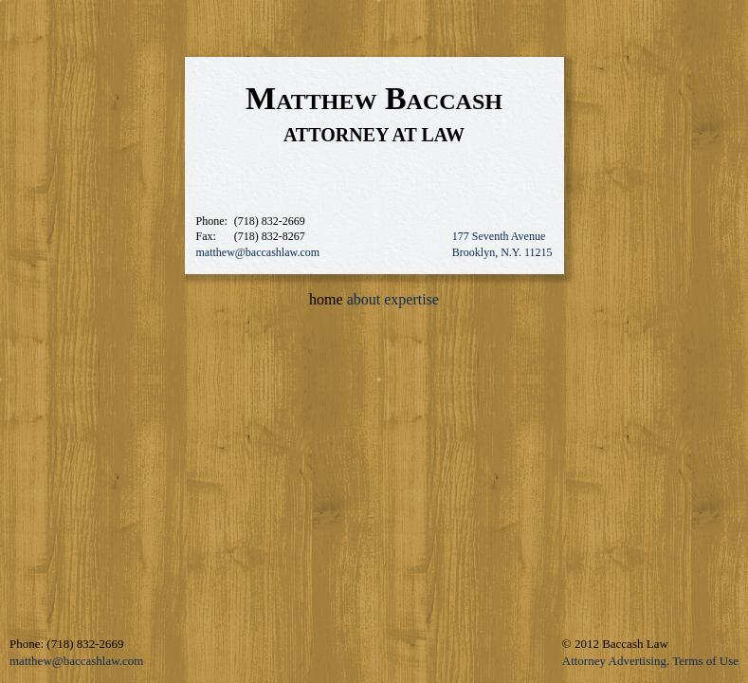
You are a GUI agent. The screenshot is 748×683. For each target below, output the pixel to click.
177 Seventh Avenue (498, 236)
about (364, 299)
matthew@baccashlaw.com (258, 252)
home (326, 299)
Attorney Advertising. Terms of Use (650, 661)
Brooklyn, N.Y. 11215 (502, 252)
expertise (411, 299)
